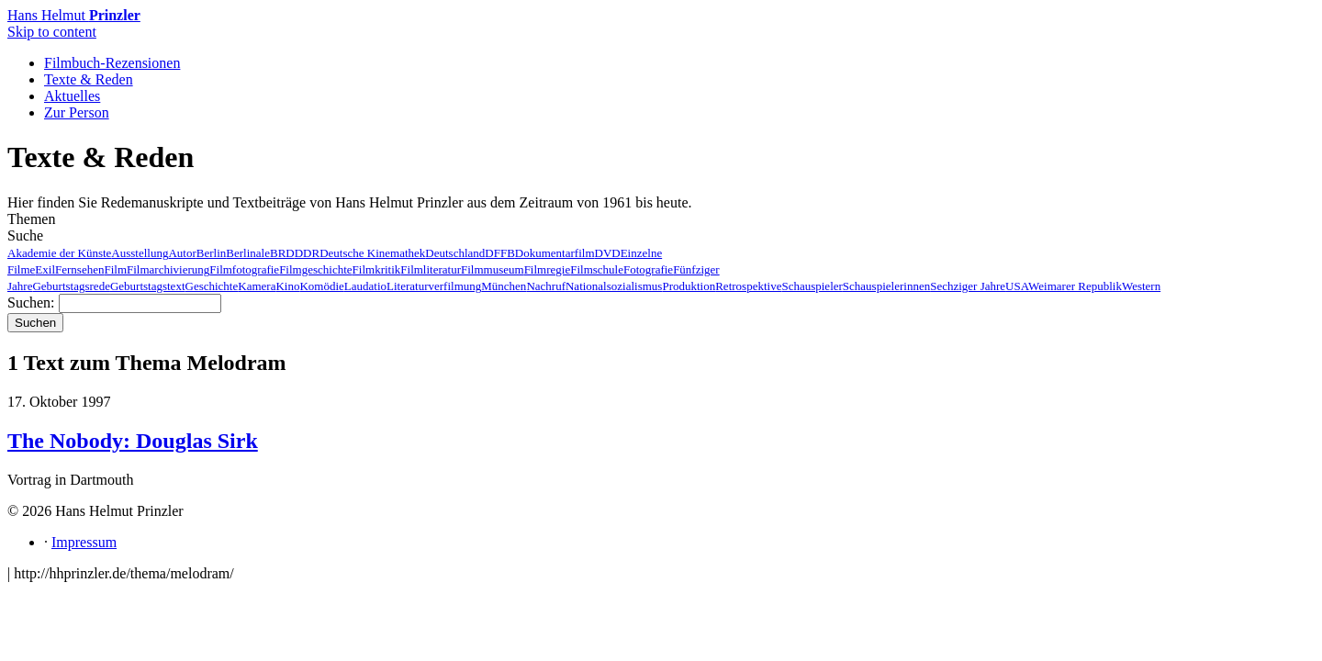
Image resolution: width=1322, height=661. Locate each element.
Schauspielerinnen (886, 286)
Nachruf (546, 286)
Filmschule (596, 269)
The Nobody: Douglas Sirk (132, 441)
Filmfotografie (244, 269)
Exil (45, 269)
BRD (282, 253)
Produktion (688, 286)
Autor (182, 253)
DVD (608, 253)
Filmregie (547, 269)
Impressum (84, 542)
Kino (287, 286)
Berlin (211, 253)
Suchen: (31, 302)
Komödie (321, 286)
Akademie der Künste (59, 253)
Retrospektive (748, 286)
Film (115, 269)
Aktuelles (72, 96)
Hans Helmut (73, 15)
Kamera (256, 286)
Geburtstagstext (147, 286)
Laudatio (365, 286)
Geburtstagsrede (70, 286)
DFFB (500, 253)
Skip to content (51, 31)
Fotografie (648, 269)
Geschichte (212, 286)
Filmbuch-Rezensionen (112, 63)
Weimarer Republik (1075, 286)
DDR (307, 253)
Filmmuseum (492, 269)
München (503, 286)
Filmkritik (377, 269)
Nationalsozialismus (614, 286)
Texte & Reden (88, 79)
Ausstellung (139, 253)
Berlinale (248, 253)
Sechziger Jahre (967, 286)
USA (1016, 286)
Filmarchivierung (168, 269)
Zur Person (76, 112)
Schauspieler (811, 286)
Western (1141, 286)
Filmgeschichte (315, 269)
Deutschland (455, 253)
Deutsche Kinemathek (372, 253)
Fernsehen (79, 269)
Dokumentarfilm (555, 253)
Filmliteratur (430, 269)
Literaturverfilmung (434, 286)
